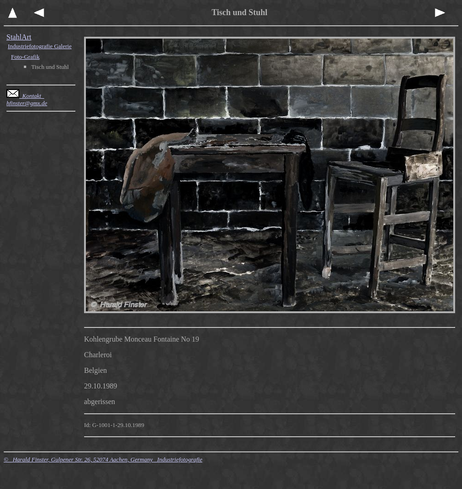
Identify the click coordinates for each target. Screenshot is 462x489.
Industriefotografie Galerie (40, 46)
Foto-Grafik (25, 56)
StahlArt (18, 37)
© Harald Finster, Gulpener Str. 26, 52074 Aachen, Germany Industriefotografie (103, 459)
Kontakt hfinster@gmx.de (26, 99)
